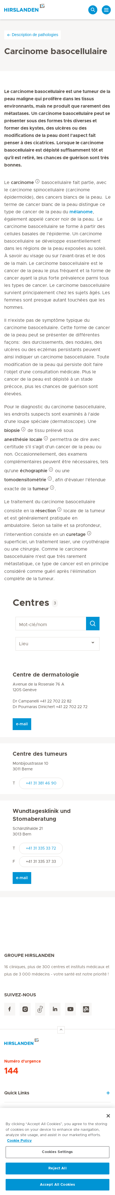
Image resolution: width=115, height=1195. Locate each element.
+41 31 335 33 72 (41, 848)
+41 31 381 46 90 (41, 783)
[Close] (108, 1117)
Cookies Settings (57, 1153)
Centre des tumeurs (40, 754)
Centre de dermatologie (46, 675)
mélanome (81, 212)
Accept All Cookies (57, 1186)
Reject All (57, 1170)
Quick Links (16, 1093)
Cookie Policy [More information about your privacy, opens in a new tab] (19, 1142)
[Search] (93, 623)
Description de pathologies (32, 34)
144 (11, 1071)
